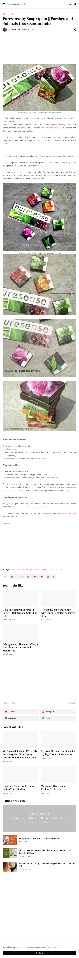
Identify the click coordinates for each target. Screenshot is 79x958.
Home (5, 14)
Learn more (51, 947)
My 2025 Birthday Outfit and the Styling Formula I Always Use (58, 753)
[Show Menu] (3, 4)
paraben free (22, 569)
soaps (59, 569)
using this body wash (50, 128)
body (12, 14)
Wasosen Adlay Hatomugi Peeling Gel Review (54, 788)
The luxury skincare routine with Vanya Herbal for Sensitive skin (58, 613)
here (43, 513)
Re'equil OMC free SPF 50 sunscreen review (39, 838)
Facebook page (69, 513)
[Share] (74, 29)
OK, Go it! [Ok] (39, 953)
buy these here (17, 172)
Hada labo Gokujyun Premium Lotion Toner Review (19, 788)
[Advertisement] (39, 44)
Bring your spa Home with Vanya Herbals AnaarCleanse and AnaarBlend (20, 647)
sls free (51, 569)
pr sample (34, 569)
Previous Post (9, 703)
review (44, 569)
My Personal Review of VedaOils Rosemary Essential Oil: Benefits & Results (45, 851)
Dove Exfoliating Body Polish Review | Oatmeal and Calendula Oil (20, 613)
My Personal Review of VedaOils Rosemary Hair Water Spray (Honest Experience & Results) (20, 754)
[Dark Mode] (70, 4)
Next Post (71, 703)
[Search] (75, 4)
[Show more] (53, 576)
